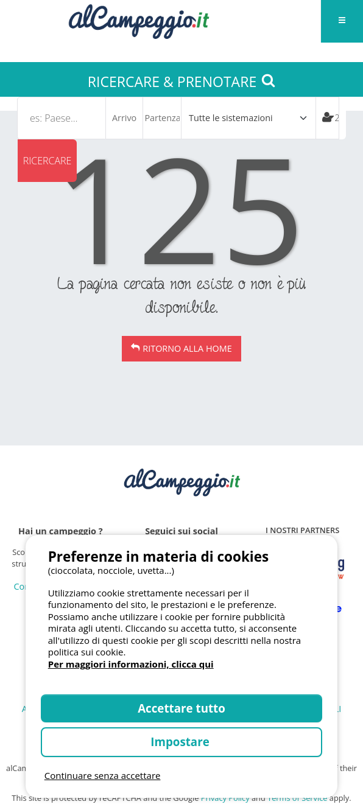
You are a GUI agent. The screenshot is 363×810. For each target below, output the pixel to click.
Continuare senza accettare (102, 775)
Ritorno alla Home (187, 348)
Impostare (181, 741)
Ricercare (47, 160)
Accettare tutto (181, 708)
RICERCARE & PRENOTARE (181, 81)
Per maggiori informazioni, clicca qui (131, 664)
